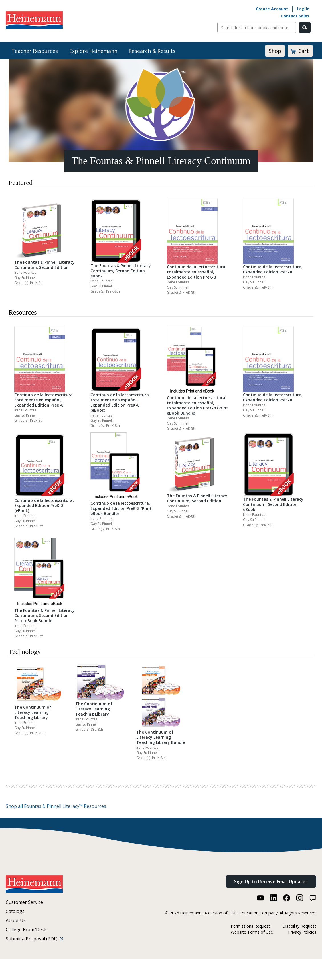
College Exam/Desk (26, 929)
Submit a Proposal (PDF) (34, 939)
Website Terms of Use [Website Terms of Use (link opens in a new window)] (252, 932)
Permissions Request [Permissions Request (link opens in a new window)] (250, 926)
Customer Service (24, 902)
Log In (303, 8)
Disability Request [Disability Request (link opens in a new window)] (299, 926)
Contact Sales (295, 16)
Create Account (272, 8)
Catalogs (15, 911)
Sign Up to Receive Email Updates (271, 881)
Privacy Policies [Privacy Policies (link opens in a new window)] (302, 932)
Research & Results (152, 50)
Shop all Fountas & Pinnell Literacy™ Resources (56, 806)
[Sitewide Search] (256, 27)
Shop (275, 50)
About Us (16, 920)
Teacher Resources (34, 50)
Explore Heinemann (93, 50)
